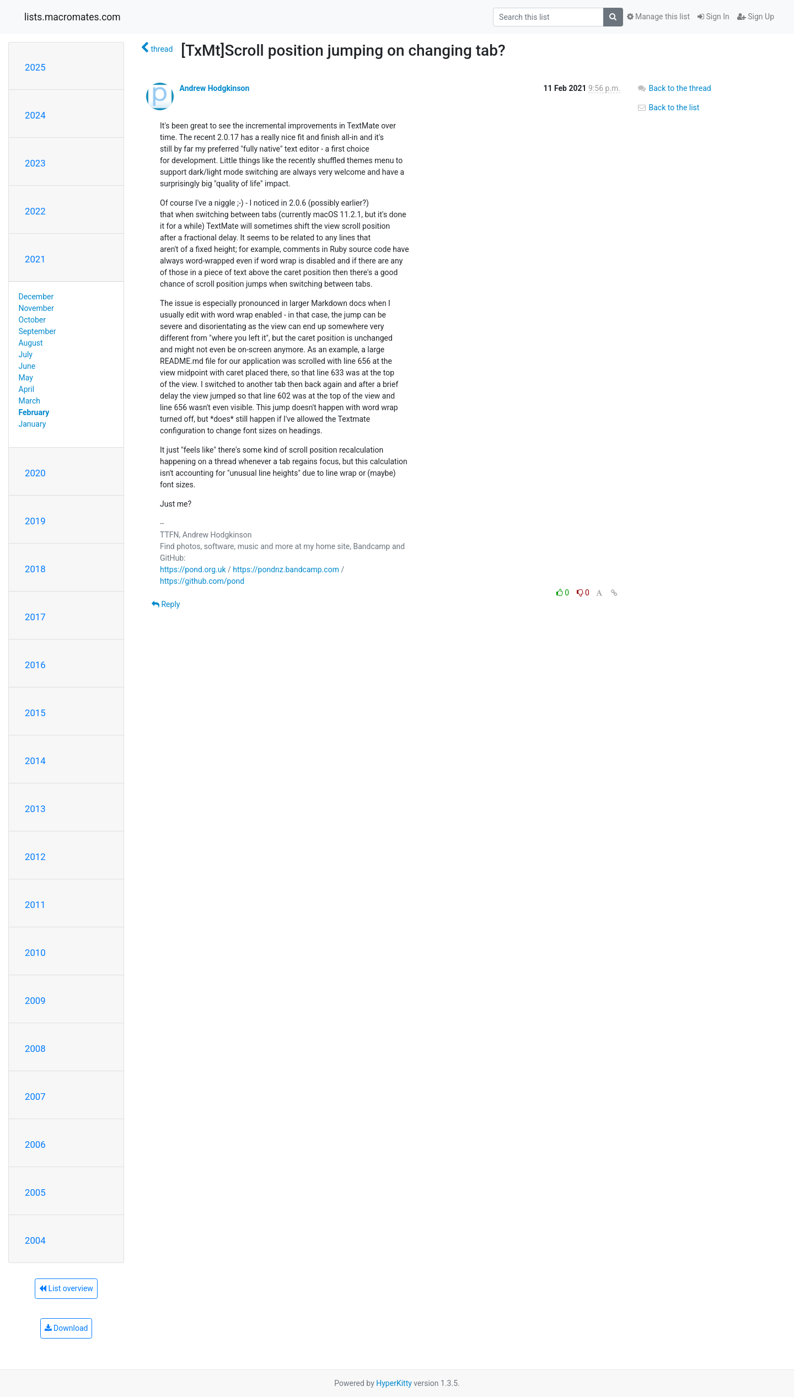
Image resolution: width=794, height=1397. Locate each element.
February (34, 412)
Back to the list (668, 107)
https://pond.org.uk (193, 569)
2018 (35, 568)
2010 (35, 952)
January (32, 424)
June (27, 366)
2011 (35, 904)
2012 (35, 856)
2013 (35, 808)
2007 (35, 1096)
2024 (35, 115)
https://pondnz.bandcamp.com (286, 569)
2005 (35, 1192)
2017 (35, 616)
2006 (35, 1144)
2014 (35, 760)
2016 (35, 664)
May (26, 377)
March (30, 400)
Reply (166, 604)
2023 (35, 163)
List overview (66, 1288)
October (32, 319)
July (26, 354)
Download (66, 1328)
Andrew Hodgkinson (214, 88)
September (37, 331)
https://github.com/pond (202, 581)
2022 (35, 211)
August (31, 342)
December (36, 296)
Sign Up (755, 16)
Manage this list (658, 16)
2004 (35, 1240)
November (36, 308)
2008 (35, 1048)
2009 (35, 1000)
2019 (35, 520)
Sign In (713, 16)
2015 (35, 712)
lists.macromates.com (72, 17)
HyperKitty (394, 1383)
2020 (35, 473)
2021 (35, 259)
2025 (35, 67)
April (27, 389)
